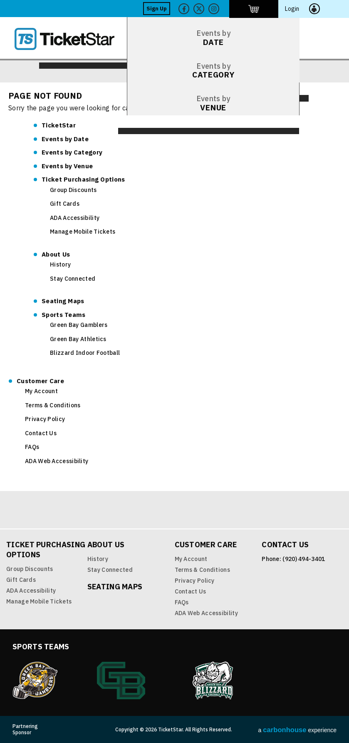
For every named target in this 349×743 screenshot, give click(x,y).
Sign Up (202, 8)
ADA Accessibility (74, 218)
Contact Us (41, 433)
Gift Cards (64, 203)
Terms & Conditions (52, 405)
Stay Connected (72, 278)
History (60, 264)
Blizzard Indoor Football (85, 353)
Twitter (244, 8)
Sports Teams (64, 315)
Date (65, 139)
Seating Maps (63, 301)
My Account (41, 391)
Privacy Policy (45, 419)
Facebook (229, 8)
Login (316, 8)
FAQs (32, 447)
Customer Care (40, 381)
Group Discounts (73, 190)
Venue (67, 166)
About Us (56, 254)
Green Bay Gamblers (78, 325)
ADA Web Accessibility (56, 461)
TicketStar (70, 39)
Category (72, 152)
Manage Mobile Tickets (82, 231)
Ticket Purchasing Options (83, 179)
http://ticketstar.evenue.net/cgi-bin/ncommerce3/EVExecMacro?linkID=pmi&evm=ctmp (287, 8)
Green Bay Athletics (78, 339)
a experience (297, 730)
